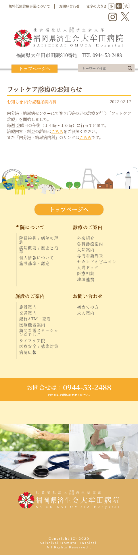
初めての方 (88, 307)
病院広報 (28, 352)
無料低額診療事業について (29, 6)
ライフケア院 (32, 341)
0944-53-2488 (69, 387)
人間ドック (88, 267)
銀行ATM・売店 (35, 319)
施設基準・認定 (34, 263)
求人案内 (86, 313)
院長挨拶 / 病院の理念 (39, 240)
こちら (57, 131)
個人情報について (36, 258)
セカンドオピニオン (96, 262)
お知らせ (15, 101)
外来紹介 (86, 238)
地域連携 (86, 280)
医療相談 (86, 273)
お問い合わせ (69, 6)
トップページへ (35, 68)
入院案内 (86, 250)
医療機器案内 (32, 325)
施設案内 (28, 307)
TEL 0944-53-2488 (102, 55)
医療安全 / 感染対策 (39, 346)
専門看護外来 (90, 256)
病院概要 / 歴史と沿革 (39, 250)
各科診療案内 (90, 244)
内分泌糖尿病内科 (40, 101)
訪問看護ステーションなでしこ (39, 332)
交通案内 (28, 313)
